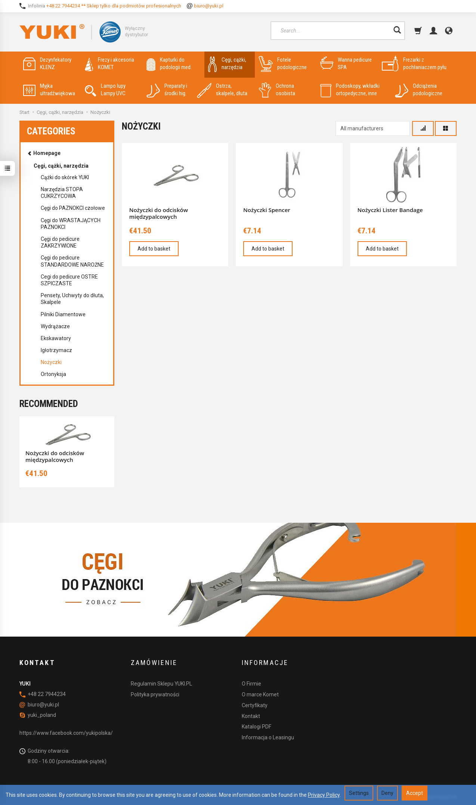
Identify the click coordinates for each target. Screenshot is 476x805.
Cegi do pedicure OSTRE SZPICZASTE (69, 280)
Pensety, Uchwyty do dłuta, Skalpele (72, 298)
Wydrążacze (55, 326)
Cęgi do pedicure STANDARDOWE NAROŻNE (72, 261)
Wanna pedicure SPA (346, 63)
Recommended (48, 403)
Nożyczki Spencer (266, 210)
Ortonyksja (53, 374)
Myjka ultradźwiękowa (49, 89)
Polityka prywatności (155, 694)
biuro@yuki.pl (208, 6)
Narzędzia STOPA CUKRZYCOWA (62, 192)
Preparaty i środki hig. (166, 89)
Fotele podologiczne (283, 63)
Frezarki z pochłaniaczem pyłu (414, 63)
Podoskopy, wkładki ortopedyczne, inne (350, 89)
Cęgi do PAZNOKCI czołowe (73, 208)
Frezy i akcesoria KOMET (109, 63)
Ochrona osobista (277, 89)
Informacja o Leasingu (268, 737)
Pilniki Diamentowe (63, 314)
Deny (387, 793)
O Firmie (251, 684)
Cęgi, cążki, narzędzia (227, 63)
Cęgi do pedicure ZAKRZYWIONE (60, 242)
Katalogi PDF (256, 727)
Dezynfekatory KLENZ (47, 63)
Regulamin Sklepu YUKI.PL (161, 684)
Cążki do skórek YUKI (65, 177)
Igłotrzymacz (56, 350)
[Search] (397, 30)
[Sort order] (423, 128)
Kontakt (251, 716)
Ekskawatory (56, 338)
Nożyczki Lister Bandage (390, 210)
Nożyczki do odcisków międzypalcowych (158, 213)
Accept (414, 793)
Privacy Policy (324, 795)
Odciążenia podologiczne (418, 89)
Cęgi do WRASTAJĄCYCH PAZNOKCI (71, 223)
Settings (359, 793)
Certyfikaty (255, 705)
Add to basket (153, 249)
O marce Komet (260, 694)
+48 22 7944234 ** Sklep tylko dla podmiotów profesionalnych (113, 6)
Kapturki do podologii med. (169, 63)
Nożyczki (51, 362)
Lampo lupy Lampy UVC (105, 89)
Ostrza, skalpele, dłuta (222, 89)
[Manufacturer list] (373, 128)
